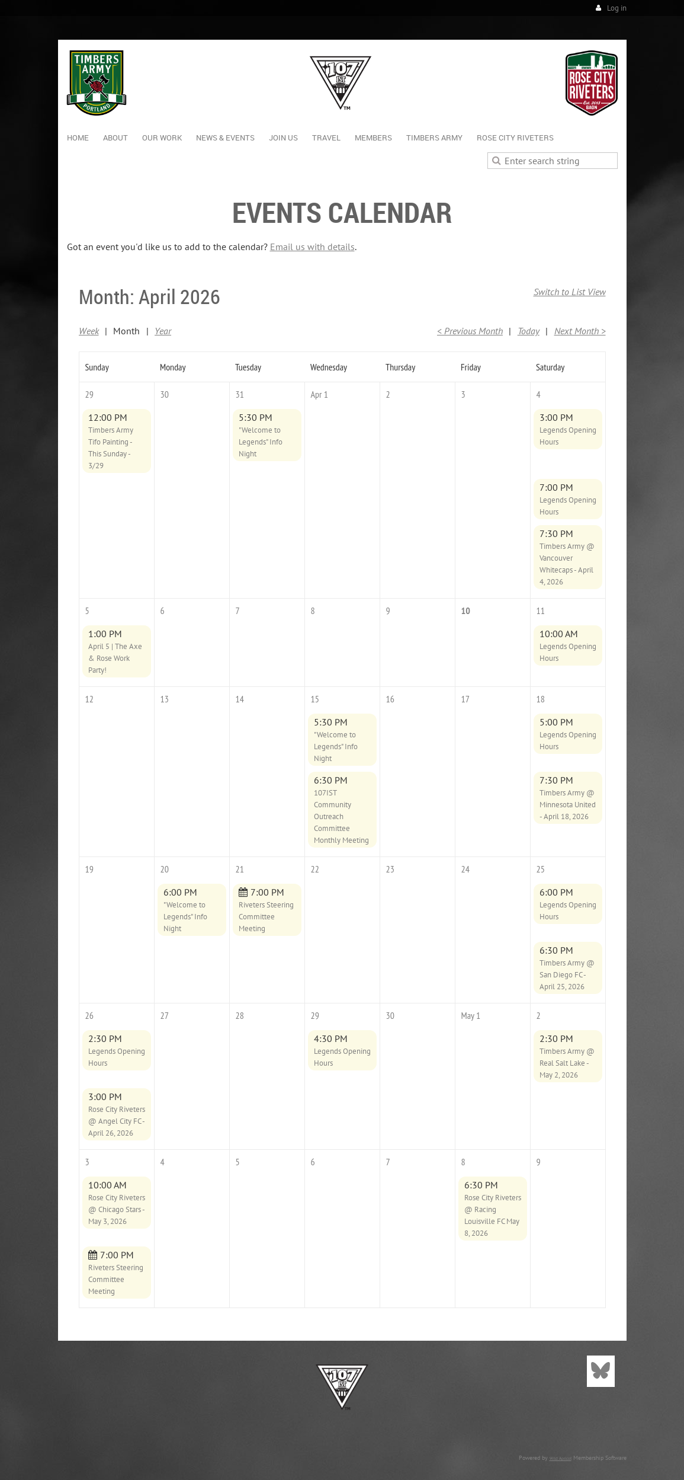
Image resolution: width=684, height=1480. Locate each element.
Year (163, 331)
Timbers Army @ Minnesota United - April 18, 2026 (568, 804)
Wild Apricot (560, 1458)
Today (529, 331)
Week (89, 331)
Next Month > (580, 331)
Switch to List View (570, 292)
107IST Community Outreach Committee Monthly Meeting (341, 816)
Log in (617, 8)
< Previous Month (470, 331)
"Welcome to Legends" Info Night (260, 442)
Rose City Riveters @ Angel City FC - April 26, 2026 (116, 1121)
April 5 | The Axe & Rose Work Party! (115, 658)
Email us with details (312, 246)
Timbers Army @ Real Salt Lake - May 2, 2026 (567, 1063)
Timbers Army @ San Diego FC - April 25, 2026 (567, 975)
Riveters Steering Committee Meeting (266, 917)
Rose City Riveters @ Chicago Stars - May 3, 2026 (116, 1209)
